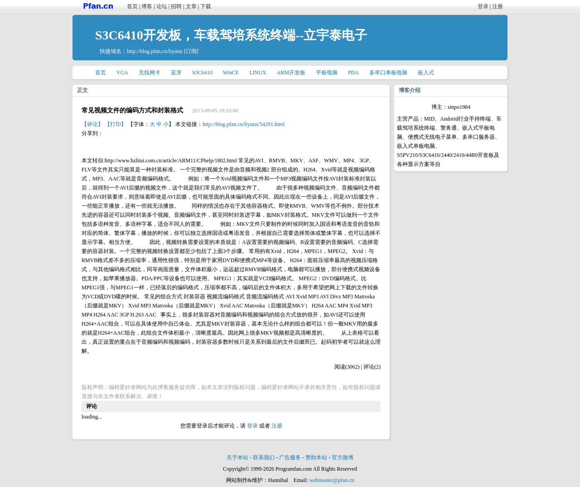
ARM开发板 (291, 72)
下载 (205, 6)
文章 (191, 6)
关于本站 (237, 457)
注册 (497, 6)
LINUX (257, 72)
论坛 (161, 6)
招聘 (176, 6)
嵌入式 (426, 72)
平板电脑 (327, 72)
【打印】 (115, 124)
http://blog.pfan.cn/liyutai (155, 51)
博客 (146, 6)
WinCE (231, 72)
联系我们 (264, 457)
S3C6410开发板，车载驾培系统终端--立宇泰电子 (231, 35)
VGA (122, 72)
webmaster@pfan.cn (331, 480)
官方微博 (342, 457)
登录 (483, 6)
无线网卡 (149, 72)
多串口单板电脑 (388, 72)
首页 (132, 6)
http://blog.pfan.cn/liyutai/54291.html (244, 124)
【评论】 (92, 124)
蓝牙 (176, 72)
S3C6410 (202, 72)
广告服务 (290, 457)
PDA (353, 72)
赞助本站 (316, 457)
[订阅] (191, 51)
